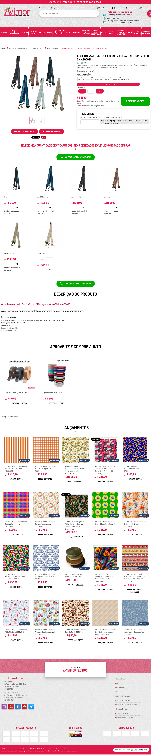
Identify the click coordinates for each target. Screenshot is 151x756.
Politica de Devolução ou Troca (126, 705)
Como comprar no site (124, 692)
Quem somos (118, 8)
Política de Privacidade (124, 696)
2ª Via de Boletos (122, 713)
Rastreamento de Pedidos (125, 718)
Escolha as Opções (108, 84)
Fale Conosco (132, 8)
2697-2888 (9, 689)
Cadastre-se (145, 8)
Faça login (55, 8)
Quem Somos (121, 687)
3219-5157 (113, 18)
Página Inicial (120, 679)
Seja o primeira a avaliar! (85, 71)
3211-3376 (9, 700)
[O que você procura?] (94, 13)
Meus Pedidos (104, 8)
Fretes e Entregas (122, 709)
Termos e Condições (123, 700)
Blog (117, 683)
